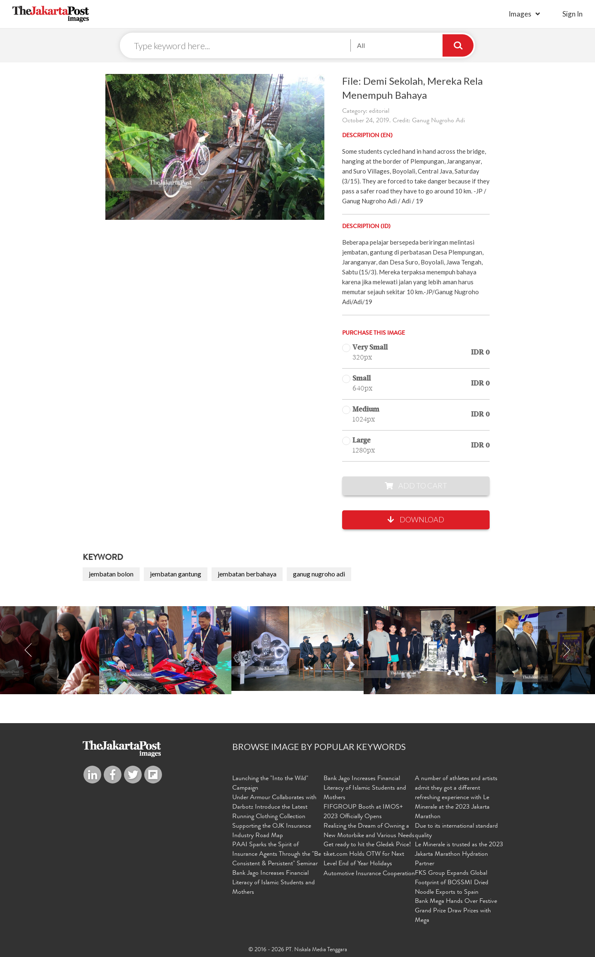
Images (520, 14)
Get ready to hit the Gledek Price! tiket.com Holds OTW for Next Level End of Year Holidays (367, 854)
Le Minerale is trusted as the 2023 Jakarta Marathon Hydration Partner (459, 854)
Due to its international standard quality (456, 831)
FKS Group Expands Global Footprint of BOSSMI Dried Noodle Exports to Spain (451, 883)
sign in (572, 14)
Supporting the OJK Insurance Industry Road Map (271, 831)
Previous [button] (28, 650)
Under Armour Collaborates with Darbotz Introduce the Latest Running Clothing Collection (274, 807)
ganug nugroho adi (319, 574)
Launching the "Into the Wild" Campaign (270, 784)
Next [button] (566, 650)
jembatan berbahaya (247, 574)
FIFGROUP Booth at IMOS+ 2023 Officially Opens (363, 812)
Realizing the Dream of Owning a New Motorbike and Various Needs (369, 831)
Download (416, 519)
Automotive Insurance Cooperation (369, 874)
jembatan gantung (175, 574)
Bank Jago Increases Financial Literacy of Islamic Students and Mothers (273, 883)
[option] (297, 648)
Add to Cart (416, 485)
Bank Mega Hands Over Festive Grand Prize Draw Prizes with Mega (456, 911)
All (361, 45)
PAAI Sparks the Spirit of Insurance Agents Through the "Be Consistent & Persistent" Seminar (276, 854)
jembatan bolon (111, 574)
